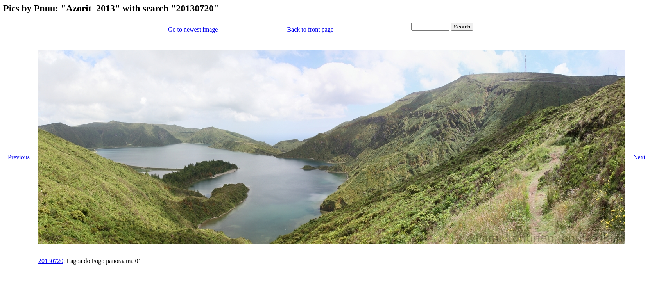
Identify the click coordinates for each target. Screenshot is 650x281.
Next (639, 157)
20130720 (50, 261)
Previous (19, 157)
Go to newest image (193, 29)
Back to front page (310, 29)
